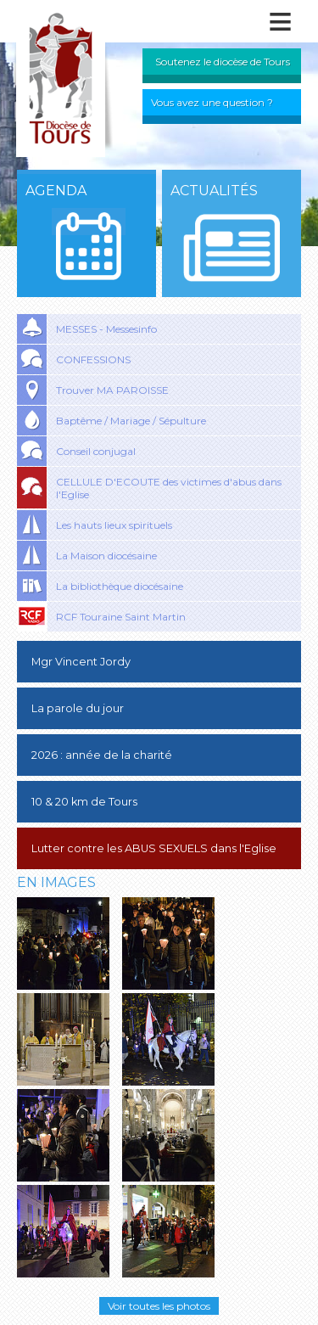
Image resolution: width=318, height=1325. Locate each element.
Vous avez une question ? (212, 102)
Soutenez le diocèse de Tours (222, 61)
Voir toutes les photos (159, 1306)
